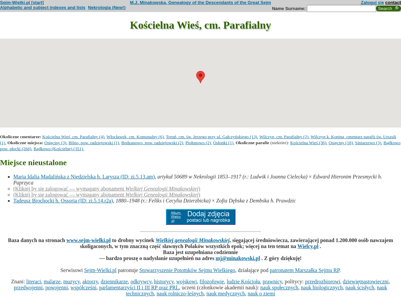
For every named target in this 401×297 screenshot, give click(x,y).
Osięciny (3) (55, 142)
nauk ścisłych (359, 287)
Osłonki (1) (223, 142)
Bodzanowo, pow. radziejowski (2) (152, 142)
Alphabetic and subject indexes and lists (42, 7)
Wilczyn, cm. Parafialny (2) (284, 136)
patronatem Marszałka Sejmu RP (304, 270)
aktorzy (90, 281)
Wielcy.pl (308, 246)
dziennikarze (114, 281)
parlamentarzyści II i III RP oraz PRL (139, 287)
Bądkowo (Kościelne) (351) (58, 148)
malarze (52, 281)
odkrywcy (140, 281)
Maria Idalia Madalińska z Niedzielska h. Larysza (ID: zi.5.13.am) (84, 176)
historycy (164, 281)
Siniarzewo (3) (368, 142)
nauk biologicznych (322, 287)
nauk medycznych (225, 293)
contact (393, 2)
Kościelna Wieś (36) (308, 142)
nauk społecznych (279, 287)
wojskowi (186, 281)
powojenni (57, 287)
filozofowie (212, 281)
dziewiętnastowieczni (366, 281)
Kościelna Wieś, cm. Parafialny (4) (73, 136)
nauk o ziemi (261, 293)
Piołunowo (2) (198, 142)
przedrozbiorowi (322, 281)
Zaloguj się (372, 2)
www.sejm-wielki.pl (89, 240)
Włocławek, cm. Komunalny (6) (135, 136)
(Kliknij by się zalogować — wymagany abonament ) (106, 188)
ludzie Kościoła (243, 281)
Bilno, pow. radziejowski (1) (93, 142)
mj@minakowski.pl (238, 258)
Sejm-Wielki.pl (100, 270)
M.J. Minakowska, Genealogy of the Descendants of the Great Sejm (200, 2)
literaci (33, 281)
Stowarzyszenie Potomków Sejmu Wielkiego (187, 270)
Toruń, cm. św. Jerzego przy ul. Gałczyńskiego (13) (211, 136)
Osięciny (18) (341, 142)
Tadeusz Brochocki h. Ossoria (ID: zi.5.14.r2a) (63, 200)
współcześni (83, 287)
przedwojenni (28, 287)
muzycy (71, 281)
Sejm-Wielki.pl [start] (22, 2)
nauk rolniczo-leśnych (180, 293)
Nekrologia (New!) (106, 7)
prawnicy (272, 281)
